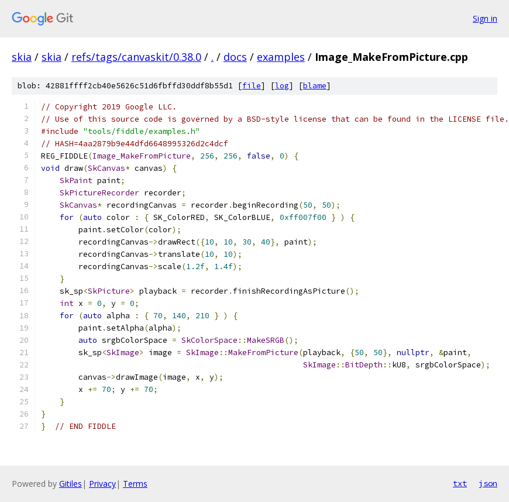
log (282, 86)
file (251, 86)
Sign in (485, 18)
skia (22, 57)
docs (235, 57)
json (488, 483)
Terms (135, 483)
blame (314, 86)
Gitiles (70, 483)
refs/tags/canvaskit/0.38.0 (136, 57)
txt (460, 483)
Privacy (102, 483)
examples (281, 57)
